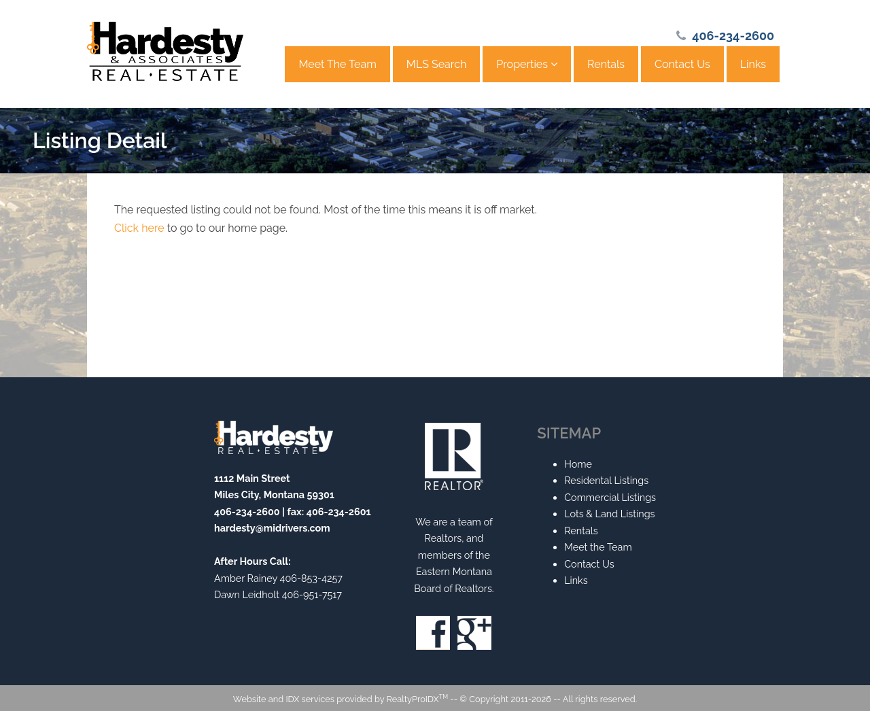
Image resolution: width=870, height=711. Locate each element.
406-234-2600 (733, 36)
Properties (526, 64)
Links (753, 64)
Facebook (433, 633)
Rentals (606, 64)
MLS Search (436, 64)
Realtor (454, 456)
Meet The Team (337, 64)
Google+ (474, 633)
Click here (139, 228)
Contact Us (682, 64)
